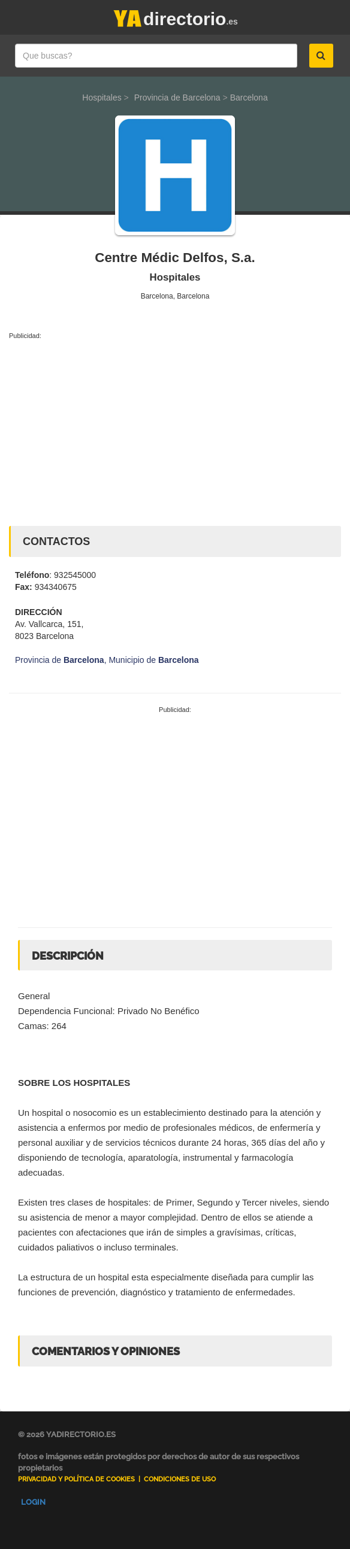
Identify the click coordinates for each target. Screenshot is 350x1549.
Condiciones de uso (180, 1479)
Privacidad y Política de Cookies (76, 1479)
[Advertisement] (175, 430)
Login (33, 1502)
